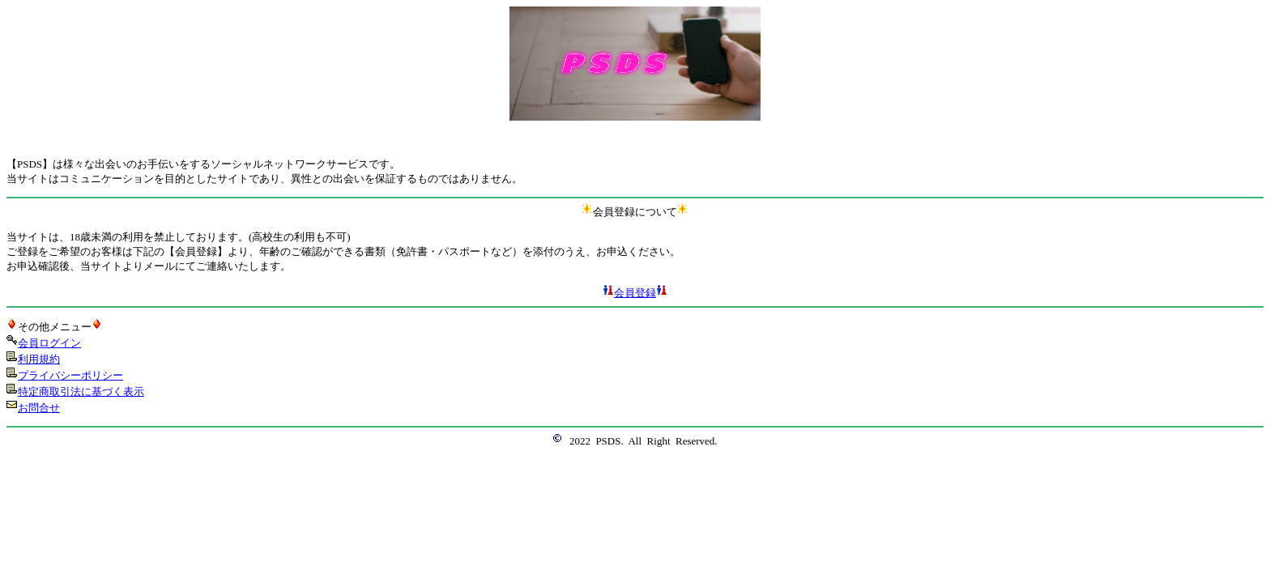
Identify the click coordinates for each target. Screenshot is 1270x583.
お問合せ (39, 408)
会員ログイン (49, 343)
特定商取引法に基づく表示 (81, 391)
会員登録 (635, 293)
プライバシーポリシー (70, 375)
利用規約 (39, 359)
